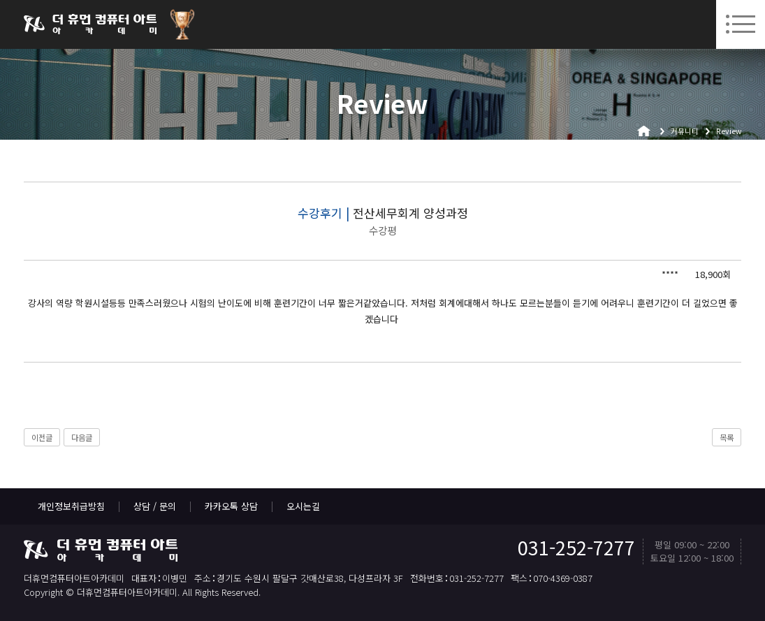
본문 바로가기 (0, 0)
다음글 (81, 437)
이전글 (41, 437)
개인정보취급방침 (71, 506)
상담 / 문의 (154, 506)
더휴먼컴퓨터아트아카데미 (90, 24)
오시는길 (303, 506)
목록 (727, 437)
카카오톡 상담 (231, 506)
